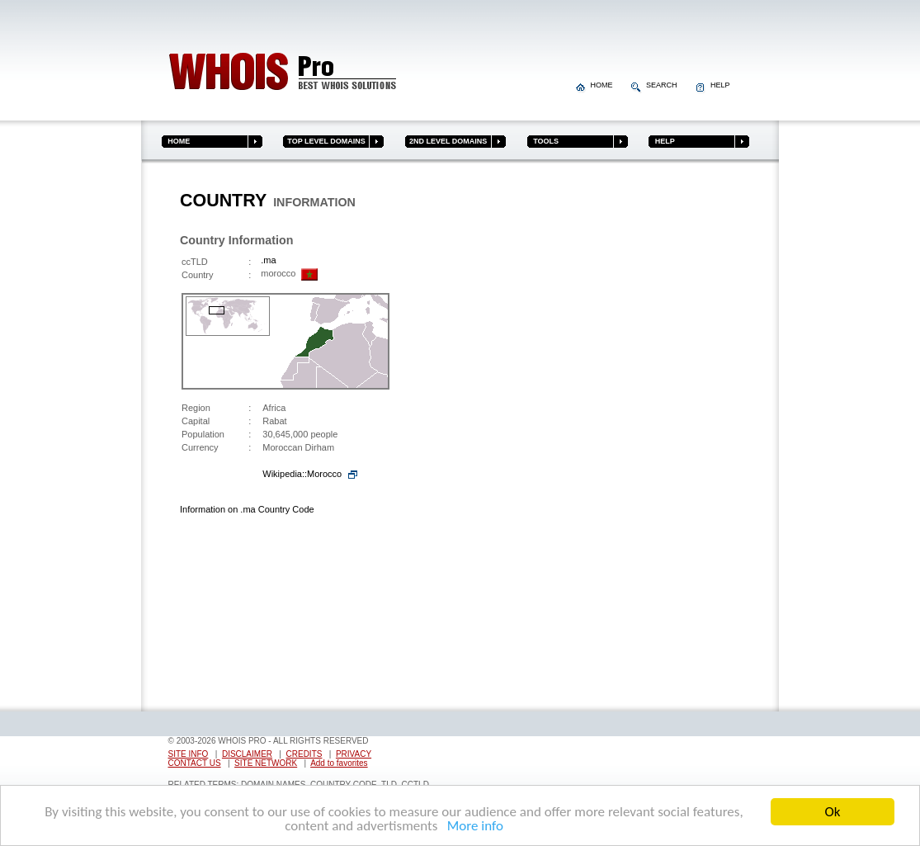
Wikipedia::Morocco (302, 474)
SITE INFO (188, 754)
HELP (713, 85)
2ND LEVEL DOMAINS (446, 141)
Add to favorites (338, 763)
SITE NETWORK (265, 763)
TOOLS (543, 141)
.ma (268, 260)
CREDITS (304, 754)
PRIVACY (353, 754)
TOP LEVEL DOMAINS (324, 141)
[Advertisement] (677, 440)
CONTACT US (194, 763)
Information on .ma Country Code (247, 509)
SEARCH (655, 85)
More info (472, 826)
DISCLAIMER (247, 754)
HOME (596, 85)
